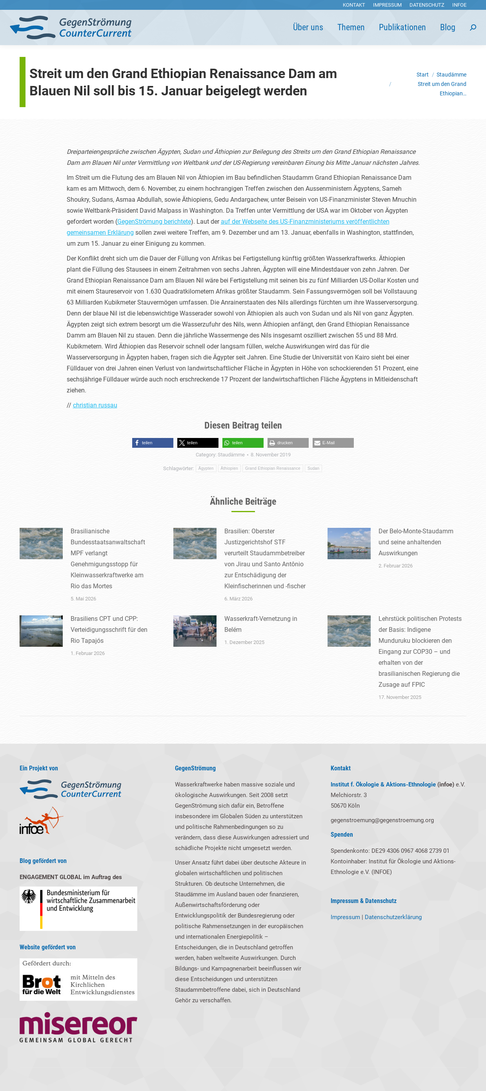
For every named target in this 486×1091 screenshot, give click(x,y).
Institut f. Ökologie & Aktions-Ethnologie (383, 784)
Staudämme (231, 455)
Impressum (345, 917)
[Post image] (41, 543)
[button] (152, 443)
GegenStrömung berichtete (154, 221)
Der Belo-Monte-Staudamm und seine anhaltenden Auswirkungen (416, 542)
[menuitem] (354, 5)
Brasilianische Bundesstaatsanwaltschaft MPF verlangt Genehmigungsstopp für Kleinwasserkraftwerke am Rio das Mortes (108, 558)
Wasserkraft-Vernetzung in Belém (260, 624)
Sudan (313, 468)
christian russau (95, 405)
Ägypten (206, 468)
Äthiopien (229, 468)
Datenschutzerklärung (393, 917)
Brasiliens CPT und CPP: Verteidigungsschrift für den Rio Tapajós (109, 629)
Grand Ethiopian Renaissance (272, 468)
